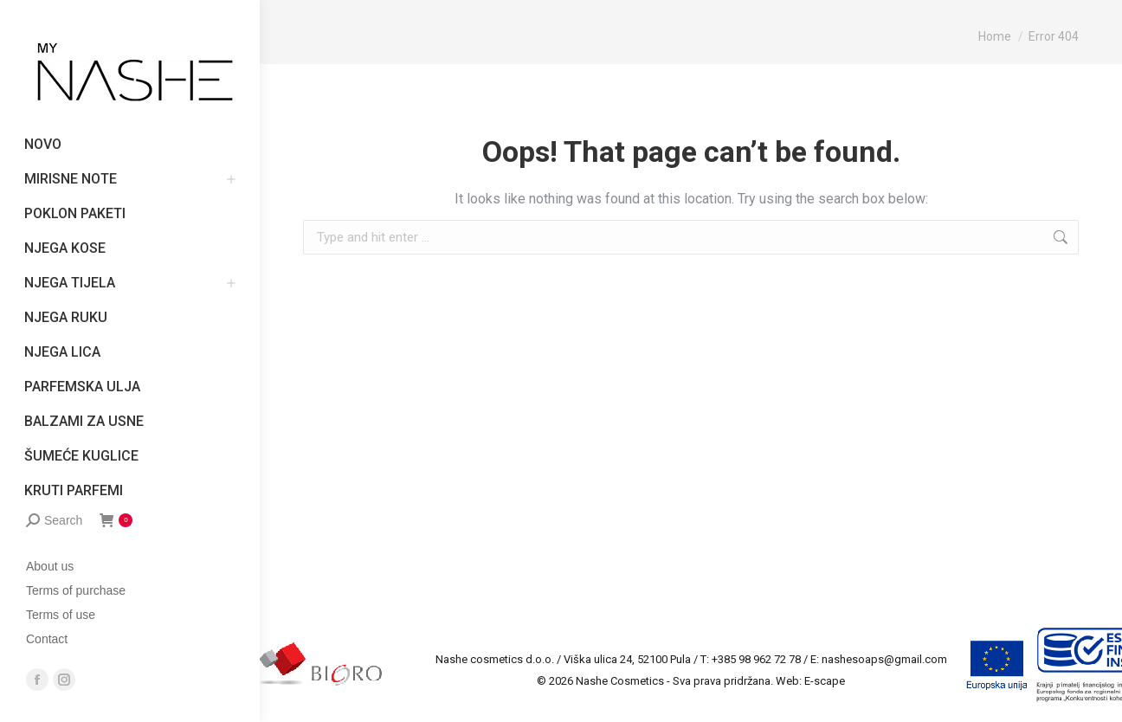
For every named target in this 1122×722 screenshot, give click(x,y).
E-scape (824, 680)
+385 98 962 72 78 (756, 659)
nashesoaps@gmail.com (884, 659)
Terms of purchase (76, 590)
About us (50, 566)
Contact (47, 639)
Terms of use (60, 615)
